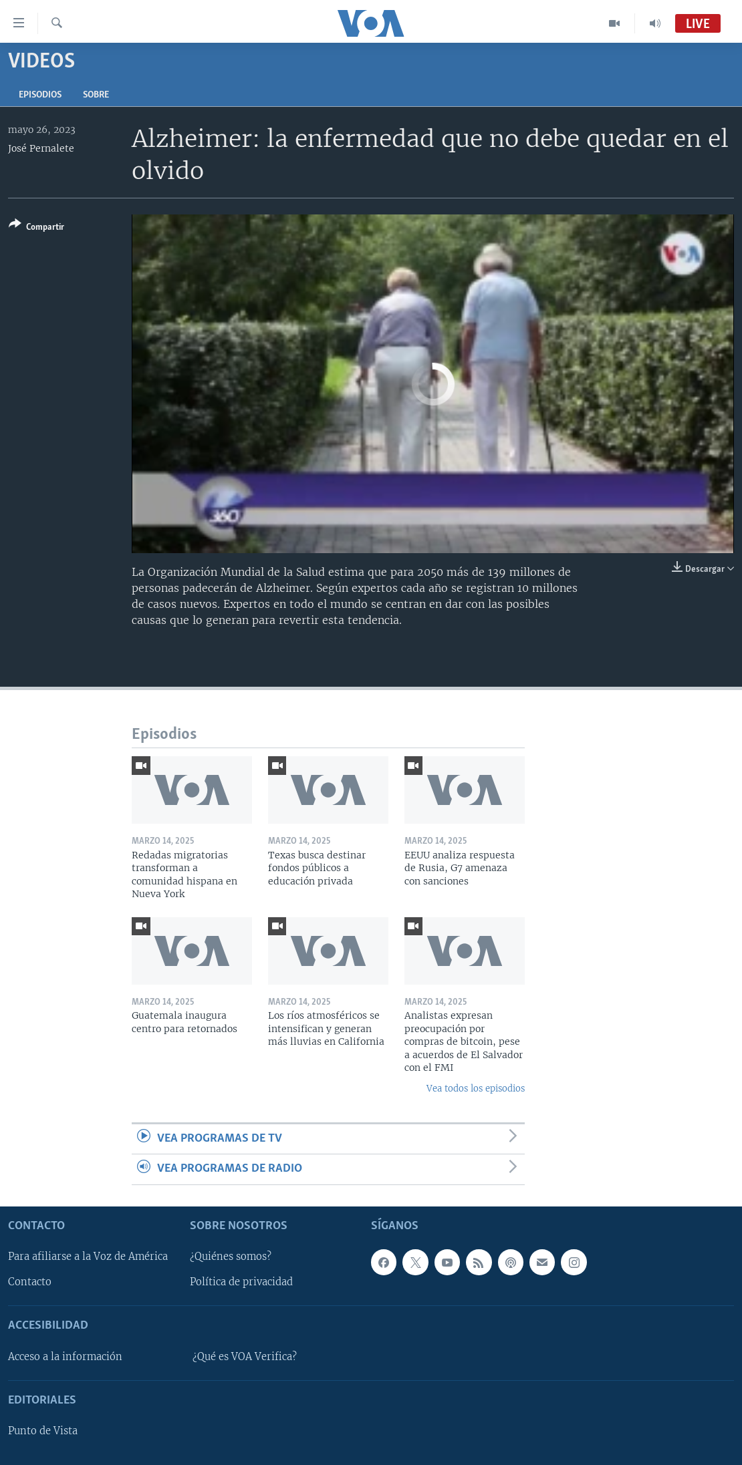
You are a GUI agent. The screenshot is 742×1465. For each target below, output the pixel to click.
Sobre (96, 95)
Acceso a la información (65, 1356)
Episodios (40, 95)
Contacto (29, 1282)
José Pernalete (41, 148)
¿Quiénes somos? (230, 1257)
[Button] (36, 228)
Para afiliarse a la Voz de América (88, 1257)
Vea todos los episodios (475, 1088)
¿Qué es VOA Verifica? (245, 1356)
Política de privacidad (241, 1282)
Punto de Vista (43, 1431)
